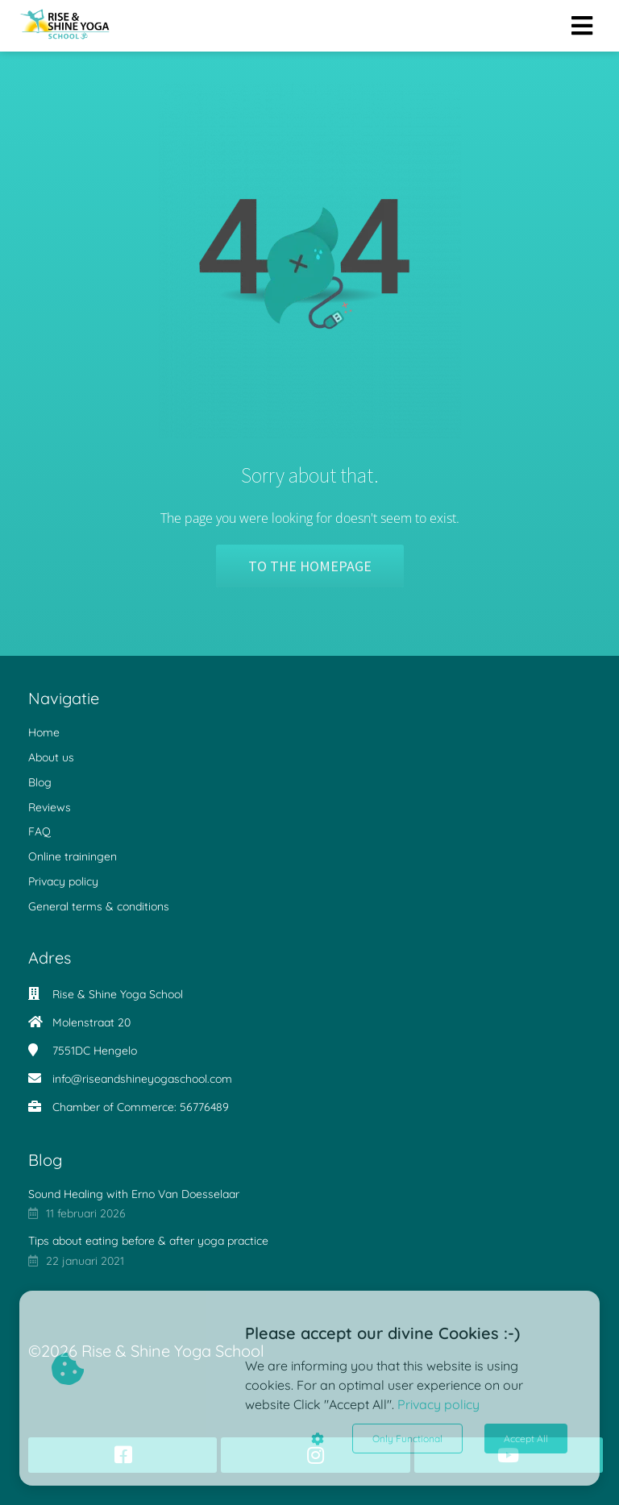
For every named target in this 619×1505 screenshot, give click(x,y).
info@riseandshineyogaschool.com (142, 1079)
